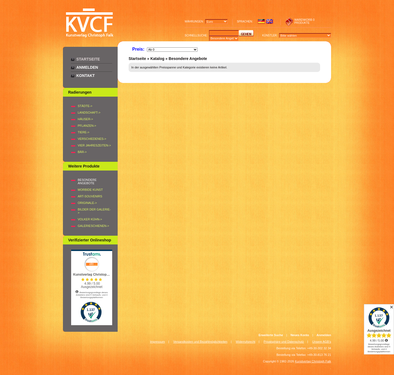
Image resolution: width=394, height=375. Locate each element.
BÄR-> (82, 152)
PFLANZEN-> (87, 125)
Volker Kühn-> (90, 219)
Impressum (157, 341)
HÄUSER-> (85, 119)
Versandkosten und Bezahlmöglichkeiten (200, 341)
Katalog (157, 58)
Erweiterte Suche (271, 335)
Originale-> (87, 202)
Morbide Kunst (90, 189)
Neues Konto (300, 335)
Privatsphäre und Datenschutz (284, 341)
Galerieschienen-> (93, 225)
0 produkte (304, 21)
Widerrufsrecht (246, 341)
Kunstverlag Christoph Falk (313, 361)
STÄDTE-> (85, 106)
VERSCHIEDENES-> (92, 138)
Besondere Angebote (188, 58)
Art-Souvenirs (90, 196)
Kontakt (85, 75)
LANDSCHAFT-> (89, 112)
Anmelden (87, 67)
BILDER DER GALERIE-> (94, 211)
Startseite (88, 59)
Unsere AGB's (321, 341)
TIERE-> (83, 132)
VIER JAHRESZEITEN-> (94, 145)
